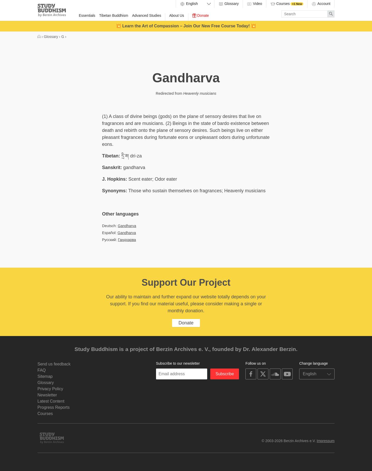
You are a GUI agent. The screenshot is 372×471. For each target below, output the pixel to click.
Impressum (326, 441)
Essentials (87, 15)
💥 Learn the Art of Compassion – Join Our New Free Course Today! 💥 (186, 26)
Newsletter (47, 395)
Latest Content (50, 401)
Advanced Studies (146, 15)
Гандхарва (127, 240)
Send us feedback (54, 364)
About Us (176, 15)
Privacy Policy (50, 389)
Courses (287, 3)
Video (254, 3)
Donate (200, 15)
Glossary (228, 3)
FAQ (41, 370)
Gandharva (127, 226)
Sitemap (45, 376)
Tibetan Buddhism (113, 15)
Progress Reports (53, 407)
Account (320, 3)
